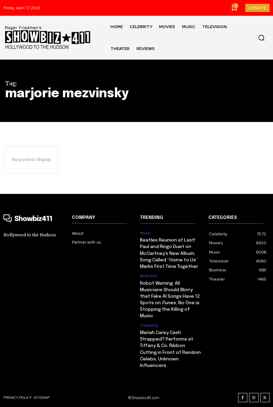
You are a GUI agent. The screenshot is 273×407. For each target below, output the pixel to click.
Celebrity (149, 321)
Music (145, 233)
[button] (261, 37)
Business (148, 274)
